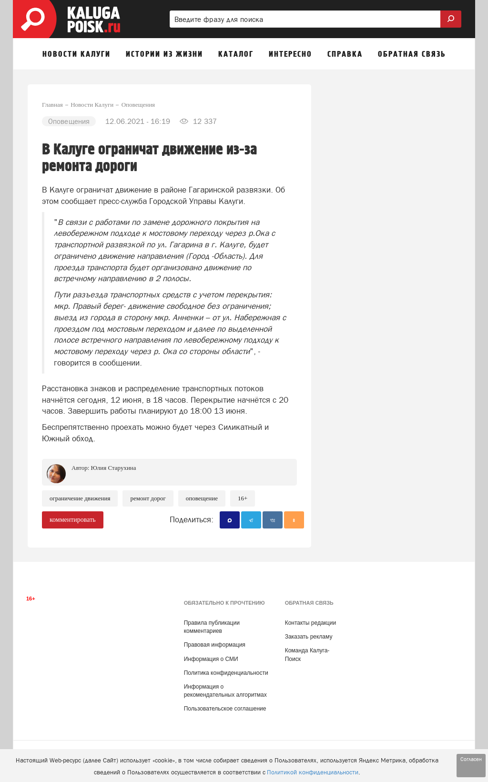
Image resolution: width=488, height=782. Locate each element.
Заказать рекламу (309, 636)
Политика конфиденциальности (226, 673)
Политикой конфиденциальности (312, 772)
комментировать (73, 519)
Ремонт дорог (147, 498)
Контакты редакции (310, 623)
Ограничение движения (80, 498)
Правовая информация (214, 644)
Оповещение (202, 498)
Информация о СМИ (211, 659)
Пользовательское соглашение (225, 708)
